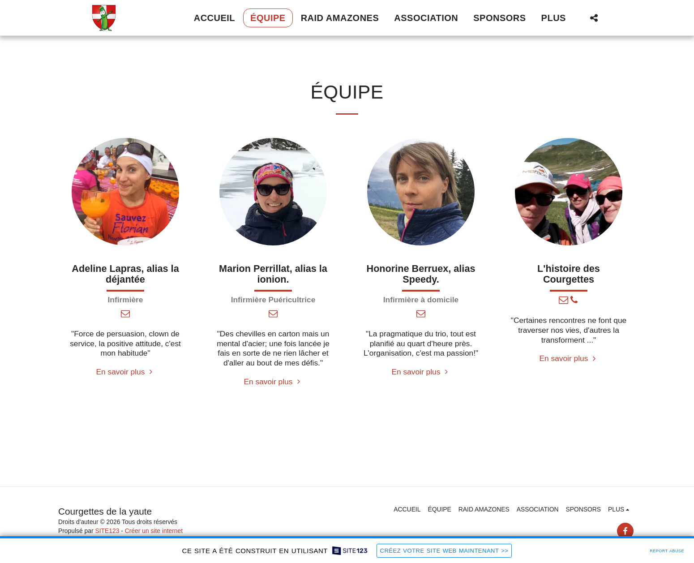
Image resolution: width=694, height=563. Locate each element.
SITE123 (107, 530)
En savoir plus (125, 371)
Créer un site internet (154, 530)
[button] (594, 17)
